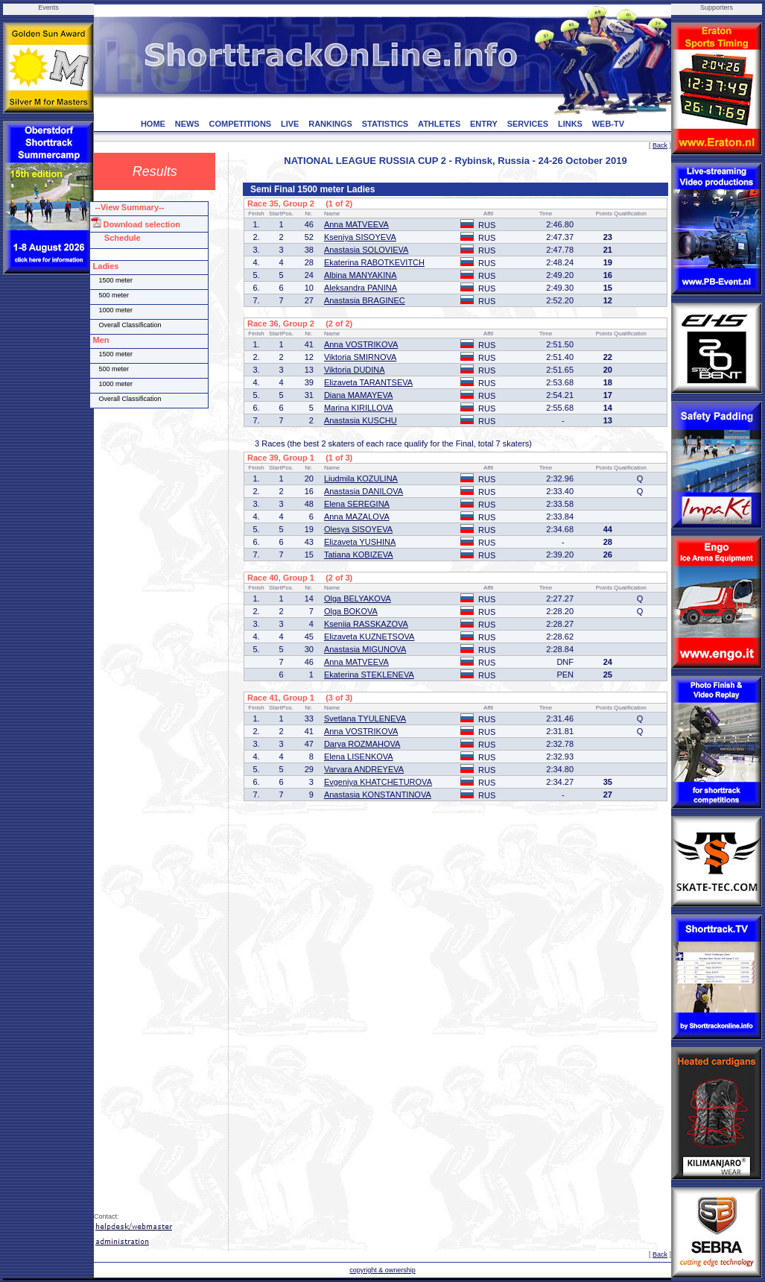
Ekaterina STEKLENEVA (369, 674)
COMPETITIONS (240, 123)
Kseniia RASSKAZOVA (366, 623)
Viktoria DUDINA (354, 369)
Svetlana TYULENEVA (365, 718)
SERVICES (527, 123)
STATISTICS (385, 123)
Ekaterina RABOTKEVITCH (374, 262)
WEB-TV (608, 123)
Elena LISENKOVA (358, 756)
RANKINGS (330, 123)
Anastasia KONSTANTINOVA (377, 794)
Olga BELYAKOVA (357, 598)
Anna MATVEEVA (356, 224)
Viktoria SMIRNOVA (360, 357)
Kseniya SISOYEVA (360, 237)
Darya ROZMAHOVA (362, 743)
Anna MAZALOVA (357, 516)
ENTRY (484, 123)
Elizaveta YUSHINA (360, 541)
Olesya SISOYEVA (358, 529)
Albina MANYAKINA (360, 275)
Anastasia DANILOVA (363, 491)
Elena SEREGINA (357, 503)
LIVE (290, 123)
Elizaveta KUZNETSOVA (369, 636)
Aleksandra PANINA (360, 287)
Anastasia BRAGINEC (364, 300)
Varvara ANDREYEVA (364, 769)
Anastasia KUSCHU (360, 420)
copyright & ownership (382, 1270)
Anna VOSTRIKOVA (361, 344)
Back (660, 145)
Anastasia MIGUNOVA (365, 649)
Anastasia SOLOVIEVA (366, 249)
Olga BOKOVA (351, 611)
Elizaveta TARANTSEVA (368, 382)
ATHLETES (439, 123)
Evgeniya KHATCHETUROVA (378, 781)
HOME (153, 123)
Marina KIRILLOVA (358, 407)
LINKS (570, 123)
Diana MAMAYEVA (358, 395)
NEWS (187, 123)
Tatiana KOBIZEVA (358, 554)
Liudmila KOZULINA (361, 478)
